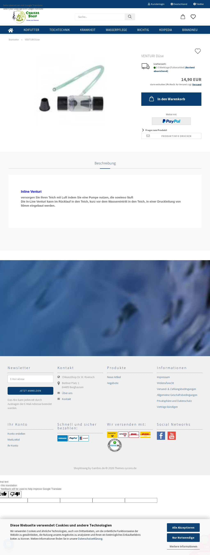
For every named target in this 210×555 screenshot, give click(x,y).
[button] (183, 17)
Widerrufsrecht (165, 383)
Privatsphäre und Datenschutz (174, 401)
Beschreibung (105, 163)
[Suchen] (130, 17)
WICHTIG (143, 30)
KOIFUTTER (31, 30)
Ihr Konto (13, 445)
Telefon (198, 4)
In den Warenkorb (166, 98)
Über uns (67, 393)
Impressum (163, 377)
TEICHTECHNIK (59, 30)
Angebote (112, 383)
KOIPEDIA (165, 30)
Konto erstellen (16, 433)
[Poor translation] (15, 494)
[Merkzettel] (193, 17)
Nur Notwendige (183, 537)
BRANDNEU (189, 30)
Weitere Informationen (183, 546)
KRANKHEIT (88, 30)
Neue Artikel (114, 377)
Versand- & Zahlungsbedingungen (176, 389)
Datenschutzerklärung (90, 538)
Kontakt (66, 399)
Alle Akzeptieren (183, 527)
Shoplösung (81, 468)
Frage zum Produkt (156, 130)
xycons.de (130, 468)
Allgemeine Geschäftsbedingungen (177, 395)
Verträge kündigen (167, 407)
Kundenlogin (156, 4)
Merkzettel (14, 439)
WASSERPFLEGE (116, 30)
